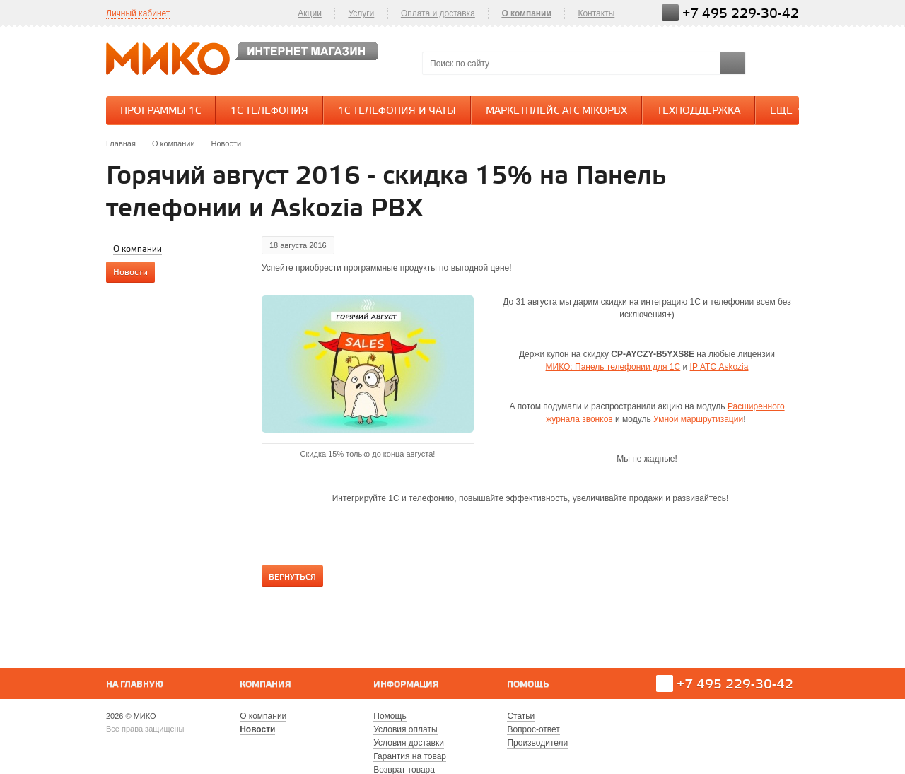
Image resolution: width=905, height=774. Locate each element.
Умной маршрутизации (698, 419)
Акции (310, 13)
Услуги (361, 13)
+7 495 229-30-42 (740, 14)
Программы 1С (160, 111)
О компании (526, 13)
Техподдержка (698, 111)
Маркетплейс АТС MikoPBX (556, 111)
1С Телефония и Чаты (397, 111)
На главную (134, 684)
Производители (537, 743)
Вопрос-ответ (533, 729)
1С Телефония (269, 111)
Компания (265, 684)
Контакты (596, 13)
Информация (406, 684)
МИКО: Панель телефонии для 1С (613, 367)
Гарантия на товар (409, 756)
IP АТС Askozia (719, 367)
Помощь (528, 684)
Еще (788, 110)
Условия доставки (408, 743)
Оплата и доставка (438, 13)
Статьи (521, 716)
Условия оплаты (405, 729)
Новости (257, 729)
